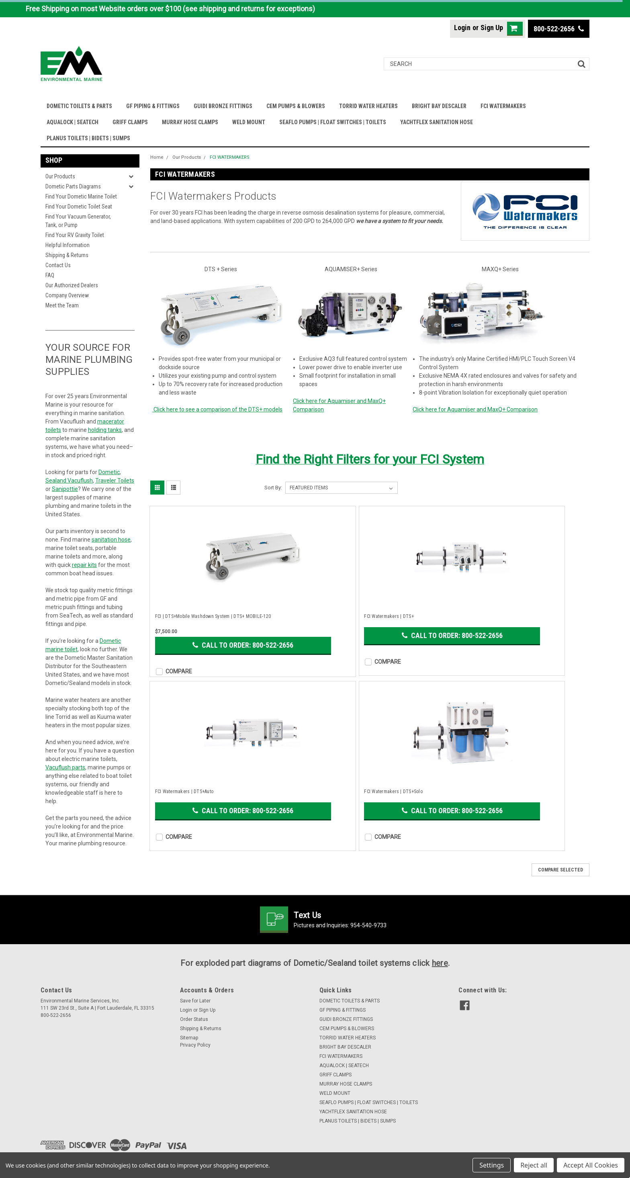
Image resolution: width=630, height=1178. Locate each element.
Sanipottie (65, 489)
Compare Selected (560, 870)
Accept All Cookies (590, 1165)
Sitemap (189, 1038)
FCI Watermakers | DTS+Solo (393, 791)
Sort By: (273, 488)
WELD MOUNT (248, 122)
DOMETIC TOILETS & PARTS (79, 106)
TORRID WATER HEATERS (368, 106)
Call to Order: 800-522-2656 (242, 645)
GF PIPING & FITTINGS (153, 106)
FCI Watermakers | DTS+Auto (184, 791)
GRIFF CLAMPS (130, 122)
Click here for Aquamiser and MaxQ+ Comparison (475, 409)
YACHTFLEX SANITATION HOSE (436, 122)
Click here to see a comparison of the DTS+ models (217, 409)
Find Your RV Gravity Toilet (74, 235)
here (440, 963)
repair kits (84, 565)
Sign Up (492, 27)
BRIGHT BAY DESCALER (439, 106)
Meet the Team (62, 305)
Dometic (109, 472)
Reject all (533, 1165)
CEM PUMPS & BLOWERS (295, 106)
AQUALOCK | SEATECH (72, 122)
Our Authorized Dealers (71, 285)
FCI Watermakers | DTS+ (389, 616)
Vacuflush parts (65, 767)
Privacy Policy (195, 1045)
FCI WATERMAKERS (503, 106)
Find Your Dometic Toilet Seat (78, 206)
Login (462, 27)
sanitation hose (111, 539)
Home (157, 157)
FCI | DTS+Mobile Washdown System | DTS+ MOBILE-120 (213, 616)
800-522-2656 (559, 29)
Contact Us (58, 265)
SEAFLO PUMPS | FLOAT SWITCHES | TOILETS (332, 122)
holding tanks (105, 430)
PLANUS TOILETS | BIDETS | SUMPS (88, 138)
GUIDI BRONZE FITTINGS (223, 106)
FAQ (49, 275)
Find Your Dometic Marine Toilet (81, 196)
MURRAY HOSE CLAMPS (190, 122)
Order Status (194, 1019)
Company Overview (67, 295)
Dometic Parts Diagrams (73, 186)
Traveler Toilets (114, 480)
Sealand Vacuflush (69, 480)
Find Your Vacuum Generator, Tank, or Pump (78, 220)
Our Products (60, 176)
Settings (491, 1165)
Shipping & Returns (66, 255)
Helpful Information (67, 245)
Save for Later (195, 1001)
